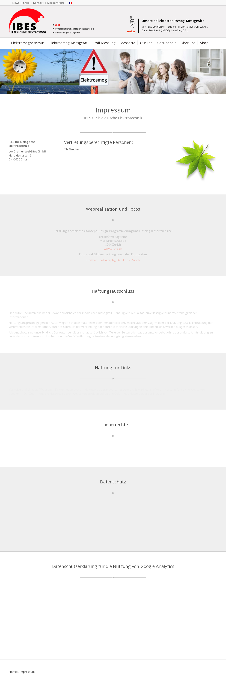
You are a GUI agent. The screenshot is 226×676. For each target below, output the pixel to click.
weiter (131, 31)
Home (13, 672)
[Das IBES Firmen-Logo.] (27, 21)
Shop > (58, 24)
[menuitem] (16, 3)
